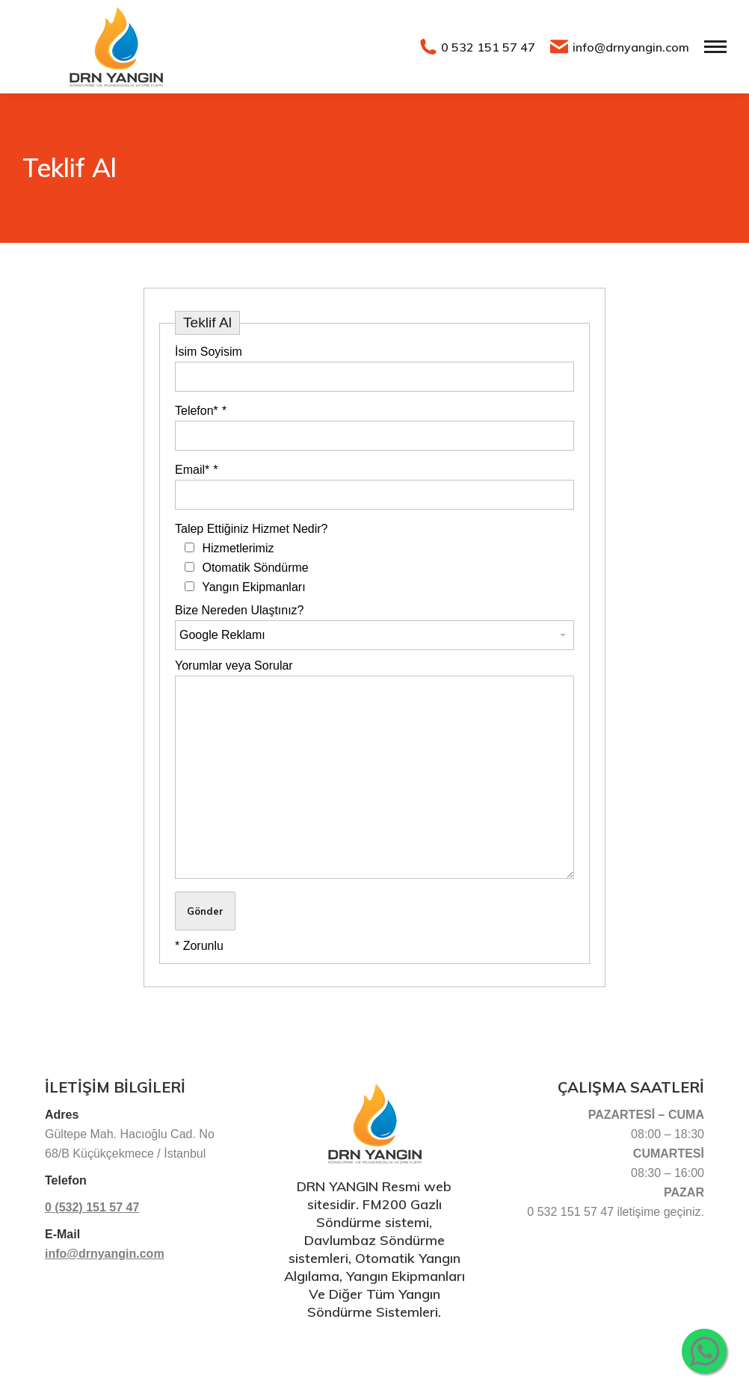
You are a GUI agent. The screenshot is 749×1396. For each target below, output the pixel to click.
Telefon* (200, 410)
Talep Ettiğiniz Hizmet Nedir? (251, 528)
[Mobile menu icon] (715, 46)
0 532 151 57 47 (477, 47)
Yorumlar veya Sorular (234, 665)
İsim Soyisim (208, 351)
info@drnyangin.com (619, 47)
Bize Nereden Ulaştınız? (239, 610)
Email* (196, 469)
